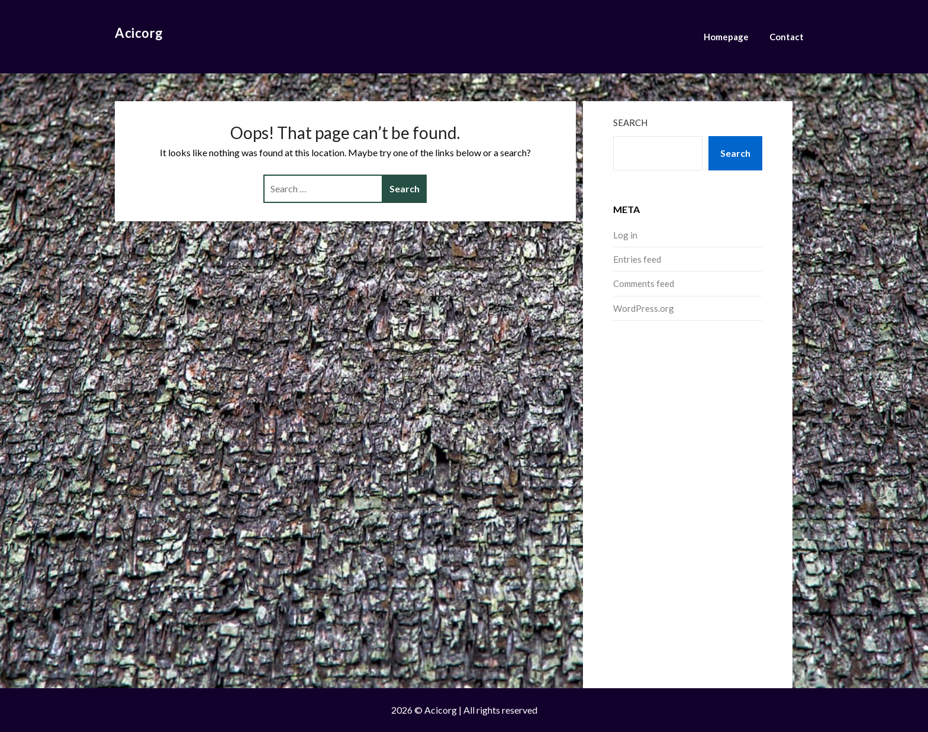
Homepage (726, 36)
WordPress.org (643, 308)
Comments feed (643, 283)
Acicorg (139, 33)
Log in (625, 235)
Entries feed (637, 259)
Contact (786, 36)
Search (630, 122)
